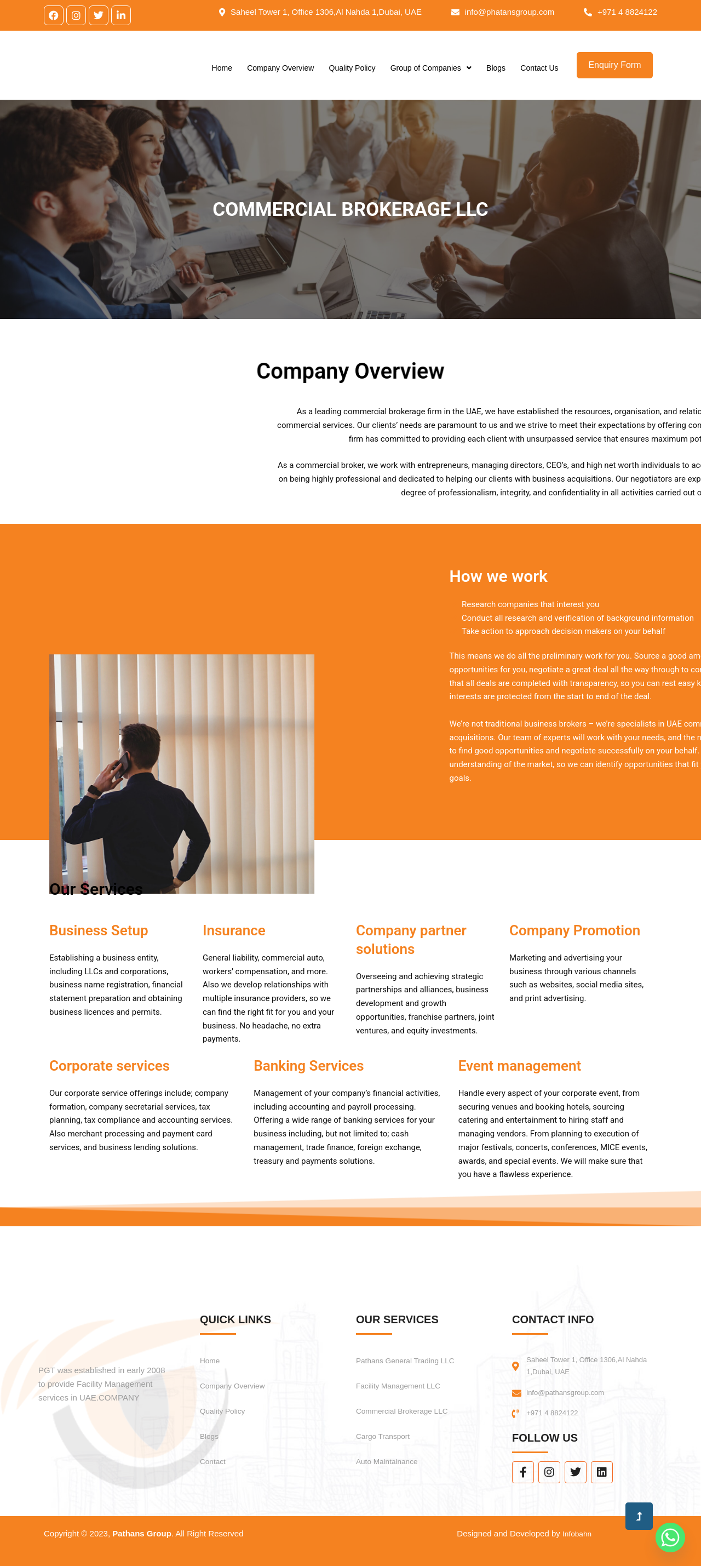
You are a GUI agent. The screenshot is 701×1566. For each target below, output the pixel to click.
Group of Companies (431, 73)
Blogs (495, 73)
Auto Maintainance (392, 1456)
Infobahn (575, 1533)
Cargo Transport (388, 1431)
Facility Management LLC (405, 1381)
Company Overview (280, 73)
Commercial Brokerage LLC (410, 1406)
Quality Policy (352, 73)
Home (222, 73)
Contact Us (539, 73)
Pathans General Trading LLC (414, 1356)
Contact (215, 1456)
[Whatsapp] (670, 1537)
